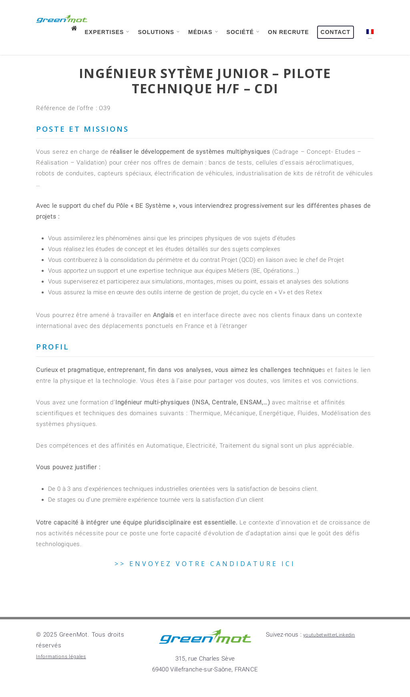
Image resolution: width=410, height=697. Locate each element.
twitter (329, 635)
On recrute (288, 32)
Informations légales (61, 656)
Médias (203, 31)
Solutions (159, 31)
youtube (312, 635)
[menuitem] (368, 37)
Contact (335, 32)
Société (243, 31)
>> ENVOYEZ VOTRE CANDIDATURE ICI (205, 563)
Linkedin (345, 635)
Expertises (108, 31)
